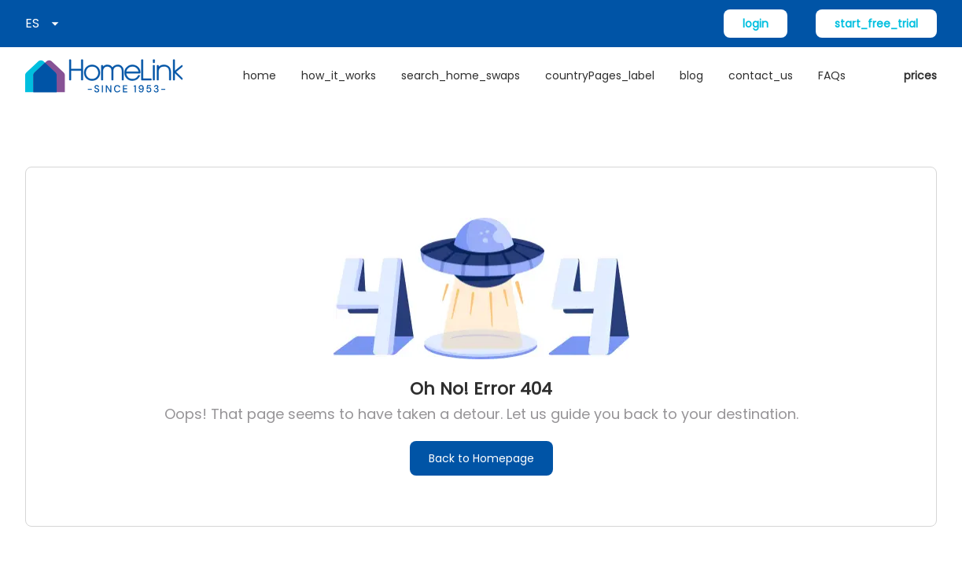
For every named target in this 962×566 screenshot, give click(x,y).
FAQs (832, 75)
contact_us (760, 75)
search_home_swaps (460, 75)
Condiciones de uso (889, 539)
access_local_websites (82, 440)
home (259, 75)
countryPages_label (599, 75)
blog (691, 75)
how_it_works (338, 75)
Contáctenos (291, 409)
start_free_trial (876, 23)
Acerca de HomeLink (75, 348)
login (755, 23)
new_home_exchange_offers (101, 471)
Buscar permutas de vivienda (99, 409)
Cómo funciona (298, 348)
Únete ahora (53, 379)
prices (920, 75)
